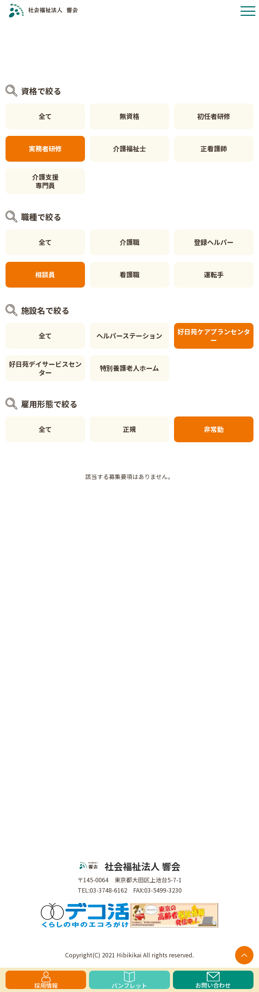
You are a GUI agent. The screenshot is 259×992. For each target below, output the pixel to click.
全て (45, 116)
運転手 (214, 274)
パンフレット (129, 980)
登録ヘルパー (214, 242)
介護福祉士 (129, 148)
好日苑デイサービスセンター (45, 368)
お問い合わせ (213, 980)
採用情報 (46, 980)
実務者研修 (45, 148)
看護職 (129, 274)
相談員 (45, 274)
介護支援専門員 (45, 181)
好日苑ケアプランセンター (213, 336)
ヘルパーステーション (129, 335)
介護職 (129, 242)
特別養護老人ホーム (129, 368)
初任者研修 (213, 116)
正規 (129, 429)
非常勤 (214, 429)
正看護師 (214, 148)
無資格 (129, 116)
